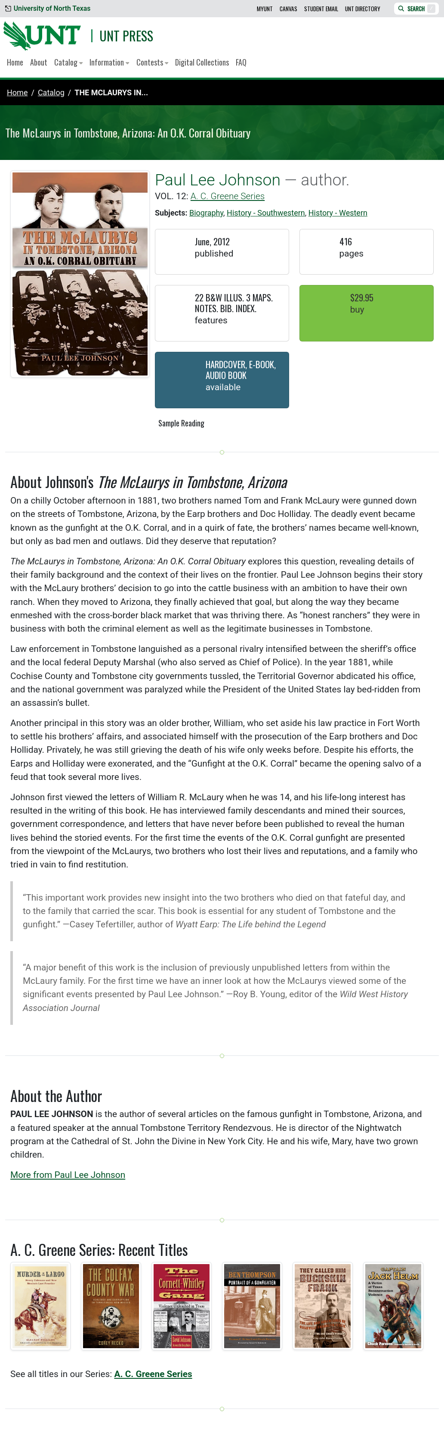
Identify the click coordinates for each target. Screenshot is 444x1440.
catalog (51, 92)
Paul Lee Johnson (218, 179)
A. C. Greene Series (228, 196)
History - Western (337, 212)
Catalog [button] (68, 62)
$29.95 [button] (361, 297)
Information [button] (109, 62)
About (38, 62)
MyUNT (265, 8)
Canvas (288, 8)
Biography (206, 212)
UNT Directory (362, 8)
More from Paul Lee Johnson (67, 1175)
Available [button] (223, 387)
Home (15, 62)
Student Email (321, 8)
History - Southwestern (266, 212)
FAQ (241, 62)
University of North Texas (47, 8)
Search (416, 8)
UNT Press (126, 35)
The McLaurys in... (111, 92)
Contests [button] (152, 62)
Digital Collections (202, 62)
